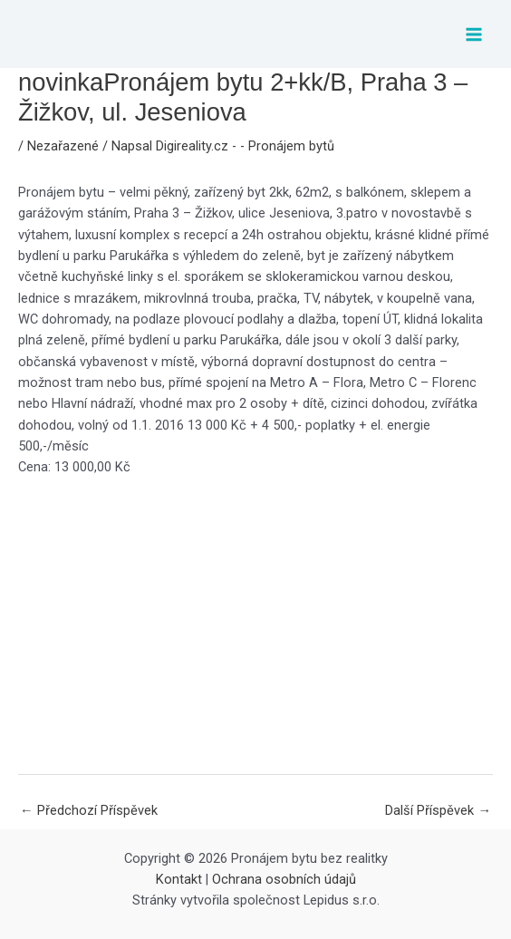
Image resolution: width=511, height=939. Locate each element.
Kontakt (179, 879)
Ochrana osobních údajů (284, 879)
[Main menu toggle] (474, 34)
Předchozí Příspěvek (89, 810)
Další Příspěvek (438, 810)
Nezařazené (63, 146)
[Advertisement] (255, 625)
